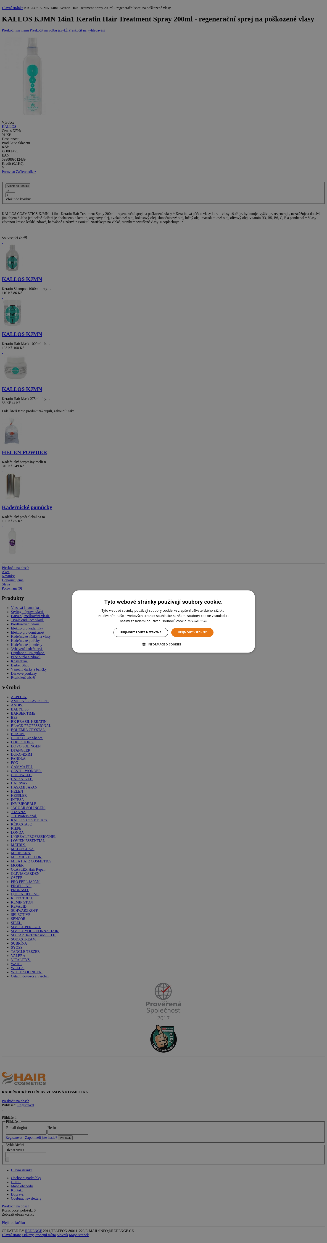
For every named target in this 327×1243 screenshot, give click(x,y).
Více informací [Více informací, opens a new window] (197, 621)
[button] (163, 644)
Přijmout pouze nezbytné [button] (141, 632)
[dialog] (163, 621)
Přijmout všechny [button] (192, 632)
